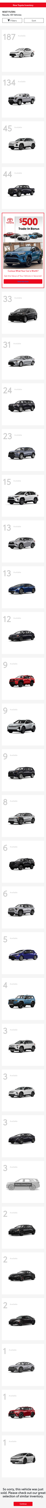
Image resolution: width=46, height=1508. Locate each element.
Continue (23, 1504)
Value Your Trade (23, 281)
